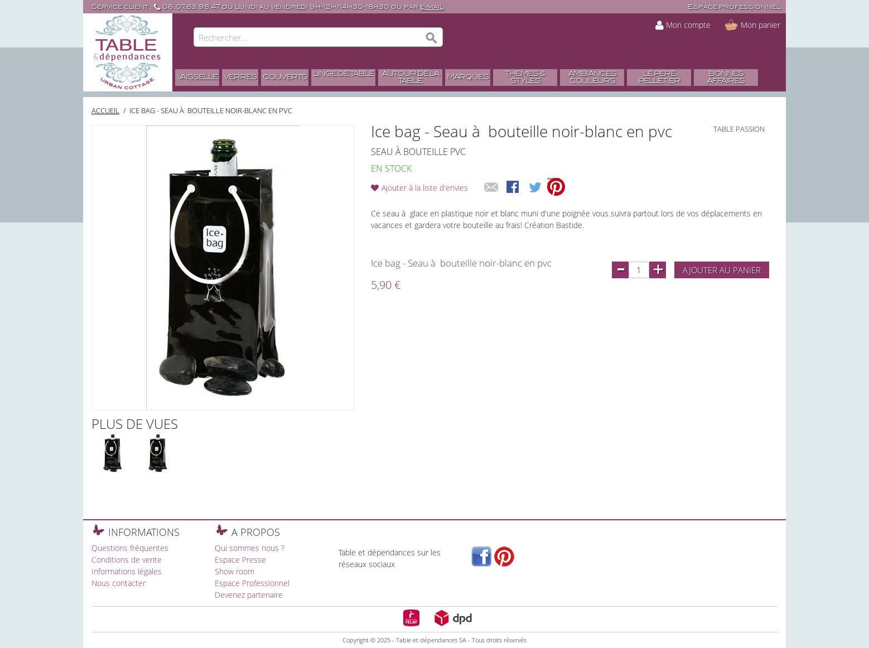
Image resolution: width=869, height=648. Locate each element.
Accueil (105, 110)
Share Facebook (513, 188)
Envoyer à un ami (491, 188)
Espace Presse (240, 559)
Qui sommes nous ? (249, 548)
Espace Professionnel (252, 583)
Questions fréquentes (129, 548)
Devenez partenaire (249, 594)
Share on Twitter (536, 188)
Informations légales (126, 571)
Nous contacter (118, 583)
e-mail (431, 7)
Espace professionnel (734, 7)
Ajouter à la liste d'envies (425, 187)
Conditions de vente (126, 559)
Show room (234, 571)
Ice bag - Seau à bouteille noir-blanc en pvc (210, 110)
